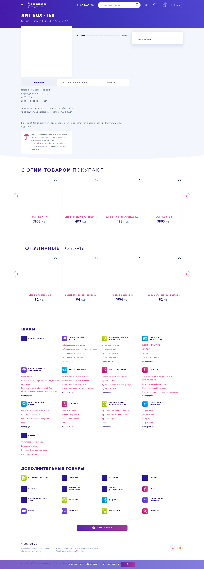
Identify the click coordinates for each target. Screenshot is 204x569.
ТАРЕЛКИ (153, 478)
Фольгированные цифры (32, 442)
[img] (22, 5)
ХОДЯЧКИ (153, 370)
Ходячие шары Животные (154, 388)
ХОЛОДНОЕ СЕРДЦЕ (151, 357)
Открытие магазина (70, 419)
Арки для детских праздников (115, 410)
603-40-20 (85, 5)
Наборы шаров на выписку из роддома (79, 349)
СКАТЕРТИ (33, 489)
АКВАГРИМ (73, 500)
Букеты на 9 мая (109, 380)
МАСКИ (31, 511)
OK (180, 548)
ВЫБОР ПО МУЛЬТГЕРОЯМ (156, 338)
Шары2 (47, 21)
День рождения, (69, 410)
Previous (17, 196)
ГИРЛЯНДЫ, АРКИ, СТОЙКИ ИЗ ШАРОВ (117, 404)
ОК (128, 564)
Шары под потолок (110, 345)
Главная (25, 21)
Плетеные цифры (29, 454)
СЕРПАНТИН (114, 511)
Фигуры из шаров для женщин (75, 380)
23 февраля (147, 410)
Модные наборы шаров (77, 338)
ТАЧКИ (145, 353)
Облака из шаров (110, 353)
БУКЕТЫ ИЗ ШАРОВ (117, 370)
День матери (148, 414)
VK (172, 548)
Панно (105, 423)
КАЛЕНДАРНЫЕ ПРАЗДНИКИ (156, 404)
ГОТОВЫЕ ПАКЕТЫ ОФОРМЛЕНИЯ (36, 370)
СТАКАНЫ (113, 478)
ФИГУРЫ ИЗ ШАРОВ (77, 370)
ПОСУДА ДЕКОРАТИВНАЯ (116, 489)
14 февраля (147, 423)
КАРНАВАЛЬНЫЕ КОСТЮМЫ (156, 500)
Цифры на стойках (29, 446)
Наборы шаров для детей (73, 345)
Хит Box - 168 (61, 21)
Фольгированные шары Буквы (35, 419)
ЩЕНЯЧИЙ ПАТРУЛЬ (151, 345)
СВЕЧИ (152, 489)
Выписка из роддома (71, 414)
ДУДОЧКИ (113, 500)
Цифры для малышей (31, 414)
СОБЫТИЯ (73, 404)
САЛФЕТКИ (73, 478)
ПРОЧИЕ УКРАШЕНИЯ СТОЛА (37, 500)
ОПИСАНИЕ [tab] (39, 82)
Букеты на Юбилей (110, 389)
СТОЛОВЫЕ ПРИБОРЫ (38, 478)
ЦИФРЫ (31, 435)
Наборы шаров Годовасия (74, 353)
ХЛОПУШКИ (154, 511)
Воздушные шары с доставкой (118, 338)
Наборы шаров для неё (72, 357)
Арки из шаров (109, 419)
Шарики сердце (109, 349)
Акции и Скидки (36, 338)
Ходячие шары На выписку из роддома (160, 392)
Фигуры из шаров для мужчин (75, 376)
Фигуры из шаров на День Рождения (78, 389)
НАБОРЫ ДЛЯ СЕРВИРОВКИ (75, 489)
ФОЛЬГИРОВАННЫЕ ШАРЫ (37, 404)
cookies (87, 564)
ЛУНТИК (146, 349)
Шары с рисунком (110, 357)
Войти (177, 5)
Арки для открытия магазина (115, 414)
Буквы (24, 423)
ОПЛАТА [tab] (111, 82)
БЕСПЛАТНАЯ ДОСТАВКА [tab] (75, 82)
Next (187, 196)
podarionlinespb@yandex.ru (42, 143)
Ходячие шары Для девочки (155, 384)
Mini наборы (26, 376)
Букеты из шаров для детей (114, 376)
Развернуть (66, 361)
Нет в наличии (144, 39)
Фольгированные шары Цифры (35, 410)
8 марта (145, 419)
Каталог (37, 21)
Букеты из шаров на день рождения (118, 385)
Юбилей (65, 423)
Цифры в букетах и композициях (35, 450)
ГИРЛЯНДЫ (74, 511)
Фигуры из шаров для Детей (74, 385)
